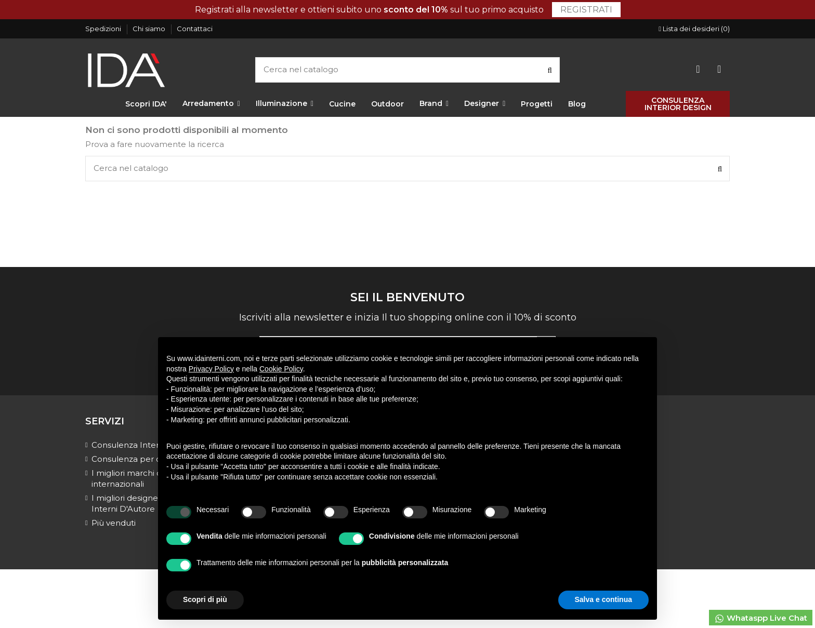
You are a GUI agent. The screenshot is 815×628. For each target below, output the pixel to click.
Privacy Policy (211, 369)
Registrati (586, 10)
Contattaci (195, 28)
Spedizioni (104, 28)
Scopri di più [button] (205, 599)
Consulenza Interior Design (145, 445)
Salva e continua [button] (603, 599)
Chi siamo (150, 28)
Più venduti (113, 523)
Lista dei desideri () (694, 28)
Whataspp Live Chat (760, 618)
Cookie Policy (281, 369)
